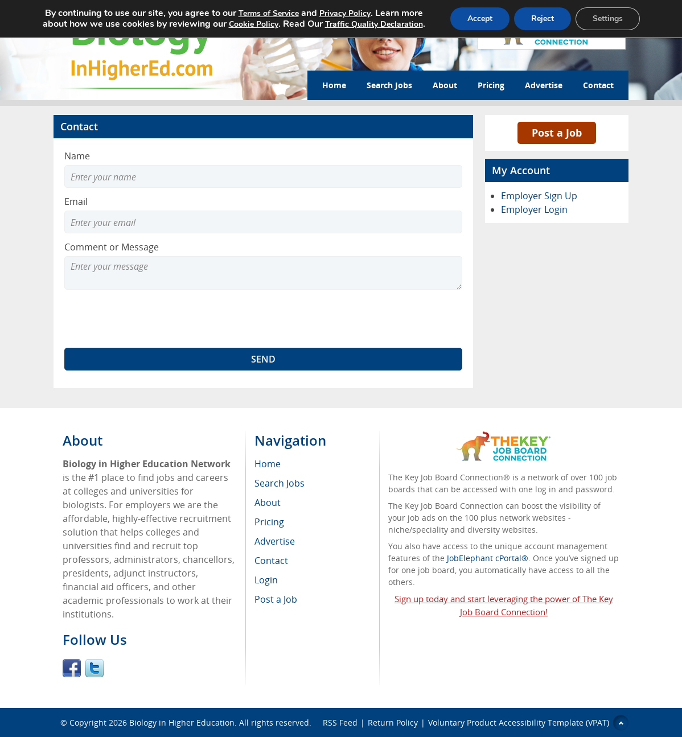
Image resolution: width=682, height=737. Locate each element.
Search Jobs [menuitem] (279, 483)
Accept (479, 18)
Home (334, 85)
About (445, 85)
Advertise (543, 85)
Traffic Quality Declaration (374, 24)
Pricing (491, 85)
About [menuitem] (267, 502)
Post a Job (557, 132)
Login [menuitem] (266, 580)
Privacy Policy (345, 13)
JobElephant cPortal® (487, 558)
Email (76, 201)
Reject (542, 18)
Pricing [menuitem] (269, 522)
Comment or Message (111, 247)
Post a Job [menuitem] (275, 599)
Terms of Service (269, 13)
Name (77, 156)
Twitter (94, 668)
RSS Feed (340, 722)
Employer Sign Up (539, 196)
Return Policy (393, 722)
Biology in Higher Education (182, 722)
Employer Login (534, 209)
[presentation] (150, 319)
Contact (598, 85)
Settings (608, 18)
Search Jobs (389, 85)
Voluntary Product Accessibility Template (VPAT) (518, 722)
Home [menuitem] (267, 464)
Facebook (72, 668)
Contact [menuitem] (271, 560)
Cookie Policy (253, 24)
